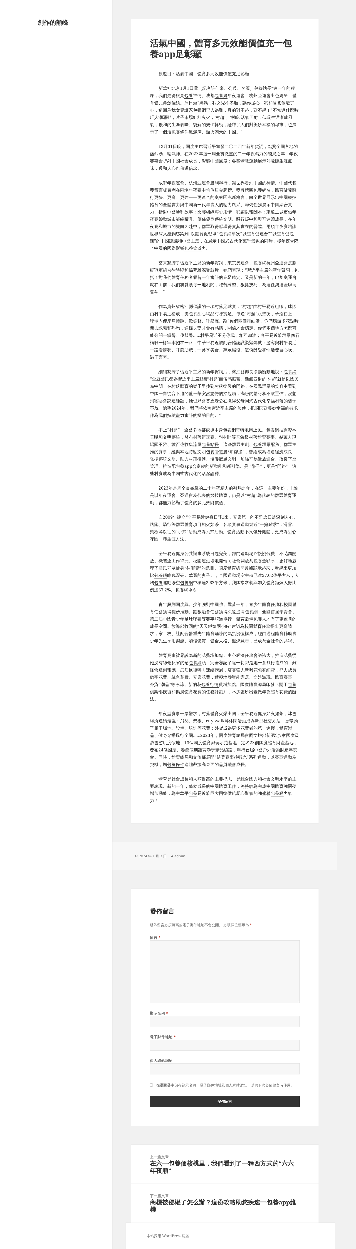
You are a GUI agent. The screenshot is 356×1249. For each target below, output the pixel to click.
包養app (184, 466)
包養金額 (262, 561)
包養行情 (210, 684)
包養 (188, 95)
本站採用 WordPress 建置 (168, 1235)
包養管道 (193, 248)
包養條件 (180, 132)
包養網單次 (229, 234)
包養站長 (262, 88)
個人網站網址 (161, 1060)
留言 (155, 937)
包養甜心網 (199, 314)
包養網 (221, 95)
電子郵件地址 (163, 1036)
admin (179, 856)
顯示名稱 (159, 1013)
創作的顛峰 (52, 22)
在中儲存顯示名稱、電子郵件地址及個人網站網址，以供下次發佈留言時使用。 (225, 1085)
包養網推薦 (277, 430)
